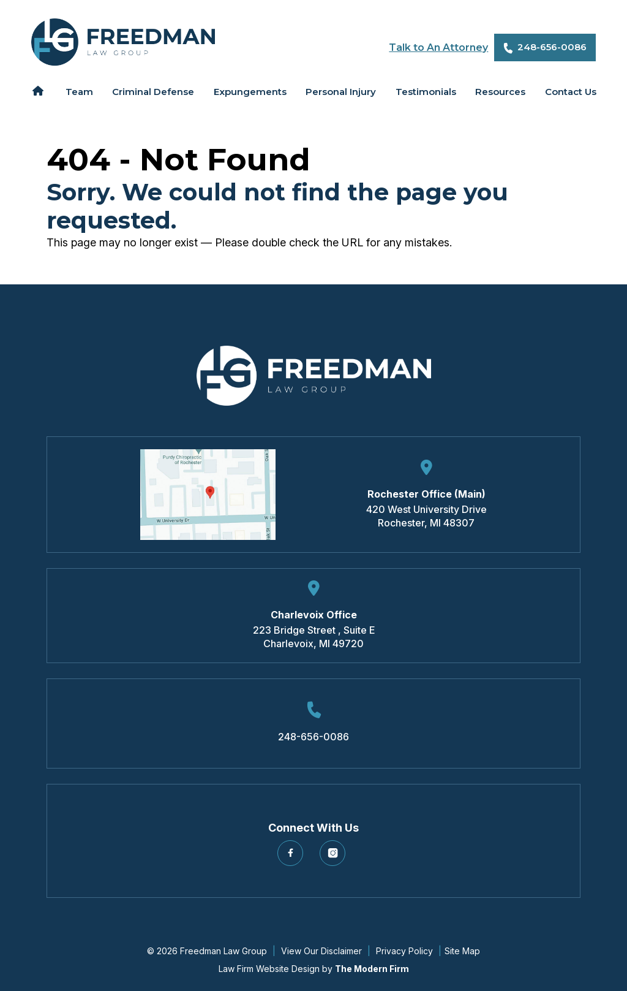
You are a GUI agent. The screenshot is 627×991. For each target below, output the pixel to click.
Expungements (250, 91)
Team (79, 91)
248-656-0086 (552, 47)
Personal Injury (341, 91)
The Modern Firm (372, 968)
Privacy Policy (404, 951)
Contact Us (570, 91)
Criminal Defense (153, 91)
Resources (500, 91)
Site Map (462, 951)
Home (38, 91)
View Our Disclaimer (321, 951)
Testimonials (426, 91)
